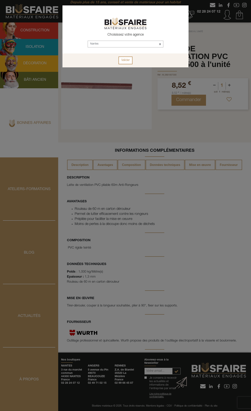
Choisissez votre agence (125, 35)
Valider (125, 60)
